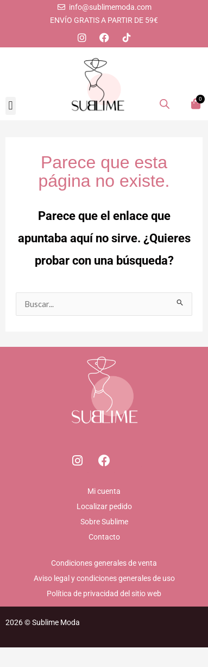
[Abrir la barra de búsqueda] (164, 103)
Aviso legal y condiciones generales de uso (104, 578)
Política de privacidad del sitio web (104, 593)
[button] (10, 106)
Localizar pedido (104, 506)
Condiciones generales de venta (104, 563)
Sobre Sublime (104, 521)
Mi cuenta (104, 491)
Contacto (104, 537)
